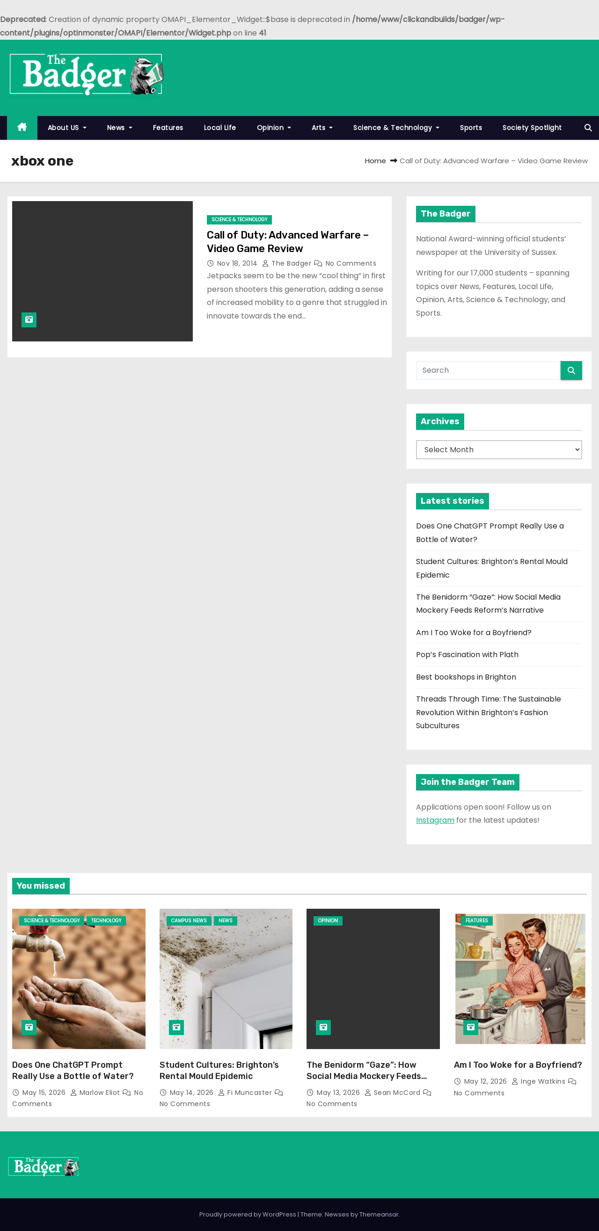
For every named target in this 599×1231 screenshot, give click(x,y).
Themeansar (379, 1214)
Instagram (435, 820)
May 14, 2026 (193, 1092)
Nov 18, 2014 (238, 263)
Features (168, 127)
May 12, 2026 (487, 1081)
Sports (471, 127)
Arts (322, 127)
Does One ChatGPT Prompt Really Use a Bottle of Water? (73, 1070)
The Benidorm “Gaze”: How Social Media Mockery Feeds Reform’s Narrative (364, 1076)
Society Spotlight (532, 127)
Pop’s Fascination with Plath (467, 654)
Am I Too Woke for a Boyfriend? (474, 632)
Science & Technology (396, 127)
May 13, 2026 (339, 1092)
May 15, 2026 (45, 1092)
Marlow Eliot (96, 1092)
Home (375, 161)
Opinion (274, 127)
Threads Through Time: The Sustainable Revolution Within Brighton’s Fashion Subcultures (488, 712)
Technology (106, 920)
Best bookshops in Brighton (466, 677)
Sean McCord (394, 1092)
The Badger (288, 263)
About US (67, 127)
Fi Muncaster (246, 1092)
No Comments (351, 263)
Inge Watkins (539, 1081)
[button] (588, 128)
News (119, 127)
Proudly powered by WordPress (248, 1214)
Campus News (189, 920)
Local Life (220, 127)
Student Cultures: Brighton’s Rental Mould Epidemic (219, 1070)
